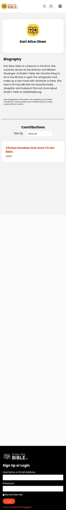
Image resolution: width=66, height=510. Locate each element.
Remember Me (13, 494)
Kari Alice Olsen (33, 41)
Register (27, 507)
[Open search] (44, 6)
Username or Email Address (19, 472)
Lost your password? (12, 507)
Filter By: (18, 133)
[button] (60, 6)
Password (8, 483)
